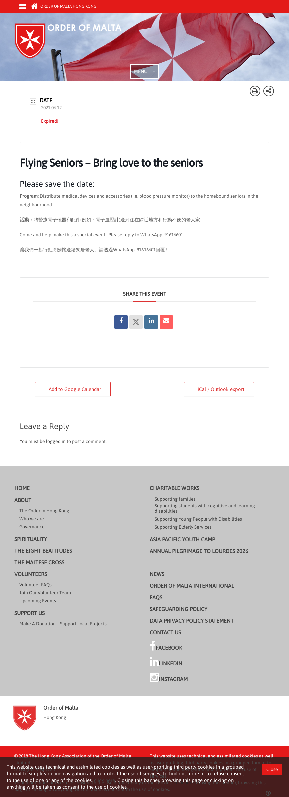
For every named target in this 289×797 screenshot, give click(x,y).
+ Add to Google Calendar (73, 389)
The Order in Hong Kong (44, 510)
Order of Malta (76, 43)
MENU (144, 71)
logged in (56, 441)
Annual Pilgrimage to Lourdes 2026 (199, 551)
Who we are (31, 518)
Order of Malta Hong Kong (63, 6)
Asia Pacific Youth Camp (182, 539)
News (157, 574)
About (22, 500)
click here (104, 780)
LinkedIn (166, 661)
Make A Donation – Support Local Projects (63, 623)
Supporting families (175, 499)
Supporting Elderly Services (183, 527)
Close (272, 769)
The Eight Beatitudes (43, 550)
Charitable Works (174, 488)
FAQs (156, 597)
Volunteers (30, 574)
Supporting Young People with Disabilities (198, 519)
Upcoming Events (37, 600)
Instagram (169, 677)
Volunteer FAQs (35, 584)
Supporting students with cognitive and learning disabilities (205, 508)
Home (22, 488)
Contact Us (165, 632)
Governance (32, 526)
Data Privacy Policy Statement (192, 620)
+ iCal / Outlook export (219, 389)
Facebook (166, 646)
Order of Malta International (192, 585)
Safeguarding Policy (178, 609)
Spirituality (30, 539)
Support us (29, 613)
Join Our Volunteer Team (45, 592)
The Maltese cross (39, 562)
